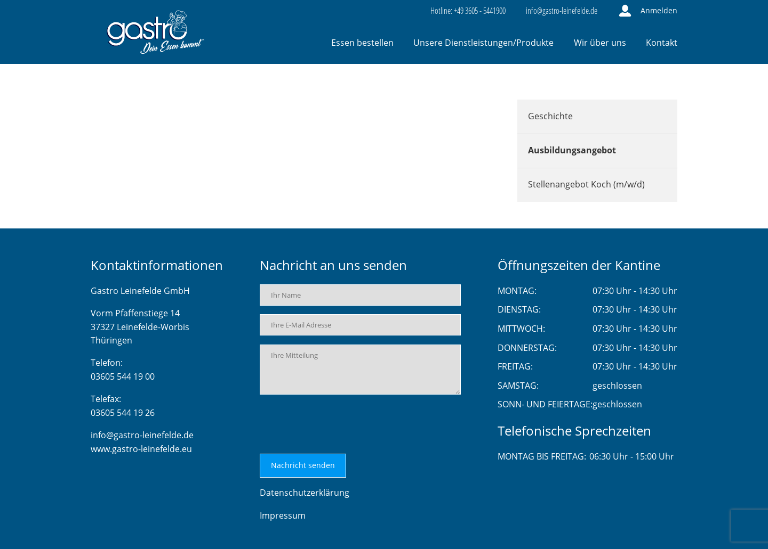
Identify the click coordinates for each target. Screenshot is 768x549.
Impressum (283, 515)
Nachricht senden (303, 465)
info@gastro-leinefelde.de (142, 435)
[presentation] (341, 424)
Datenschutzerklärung (304, 492)
